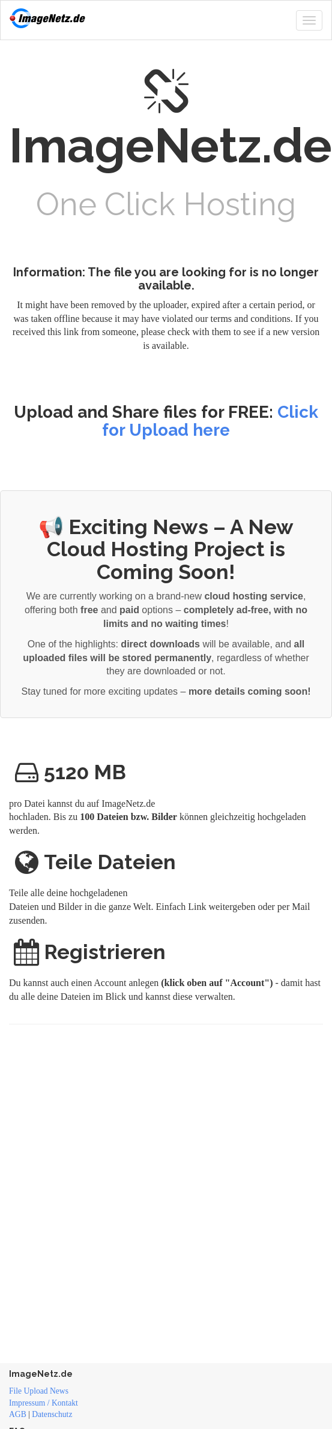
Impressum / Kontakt (43, 1402)
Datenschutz (52, 1414)
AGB (17, 1414)
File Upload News (38, 1390)
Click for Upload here (210, 421)
